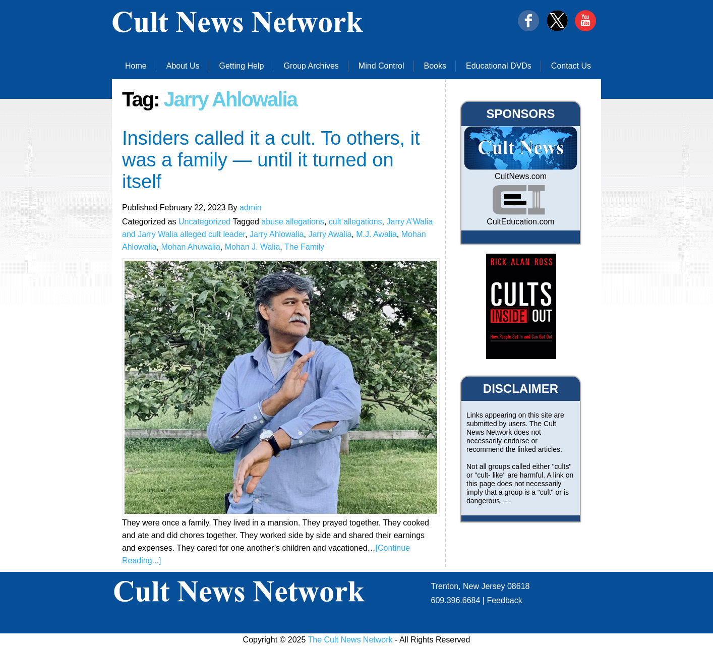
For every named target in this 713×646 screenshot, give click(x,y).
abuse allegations (292, 221)
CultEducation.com (520, 221)
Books (435, 66)
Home (136, 66)
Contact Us (571, 66)
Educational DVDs (498, 66)
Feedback (504, 600)
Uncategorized (204, 221)
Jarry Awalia (329, 234)
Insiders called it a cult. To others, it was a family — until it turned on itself (271, 160)
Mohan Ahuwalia (190, 247)
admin (251, 207)
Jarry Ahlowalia (277, 234)
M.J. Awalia (376, 234)
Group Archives (310, 66)
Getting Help (241, 66)
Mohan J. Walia (252, 247)
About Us (183, 66)
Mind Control (381, 66)
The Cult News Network (350, 639)
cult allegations (355, 221)
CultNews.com (521, 176)
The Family (304, 247)
